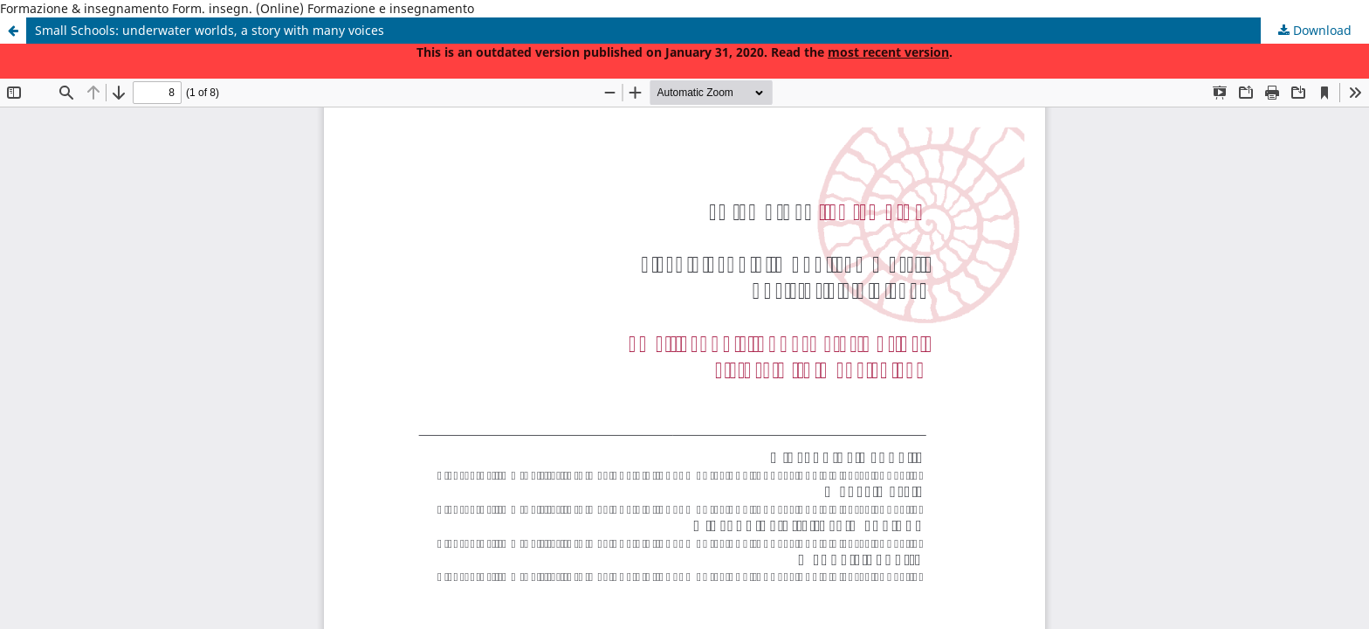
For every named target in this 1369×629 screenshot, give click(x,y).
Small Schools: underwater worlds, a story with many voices (209, 30)
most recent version (888, 52)
